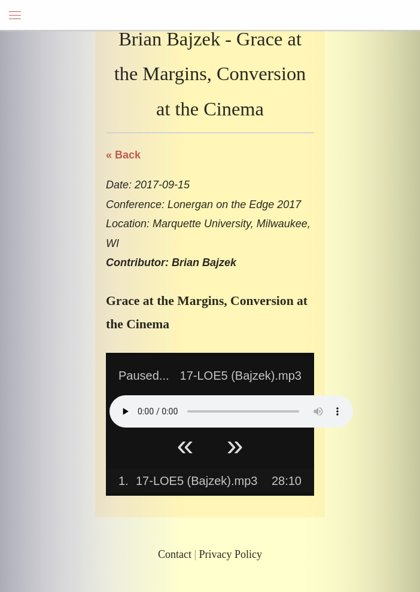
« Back (123, 155)
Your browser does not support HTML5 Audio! (231, 411)
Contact (174, 554)
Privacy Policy (231, 554)
